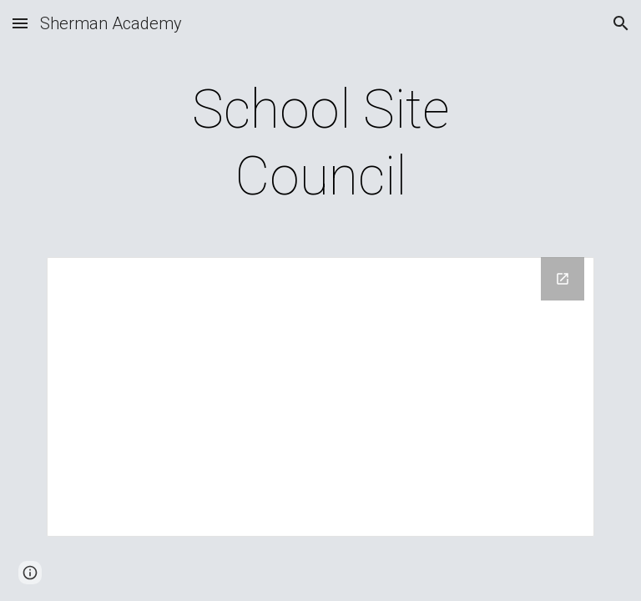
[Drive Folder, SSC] (320, 397)
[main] (320, 143)
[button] (20, 23)
